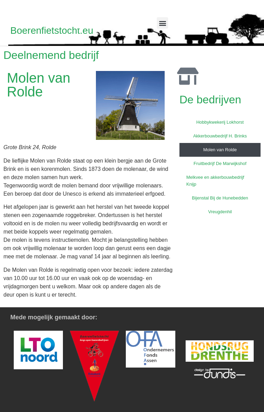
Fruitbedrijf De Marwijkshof (220, 163)
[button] (162, 23)
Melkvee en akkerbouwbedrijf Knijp (215, 181)
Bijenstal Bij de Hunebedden (220, 197)
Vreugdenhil (220, 211)
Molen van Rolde (220, 149)
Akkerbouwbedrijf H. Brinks (220, 135)
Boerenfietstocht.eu (51, 30)
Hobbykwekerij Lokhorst (220, 122)
